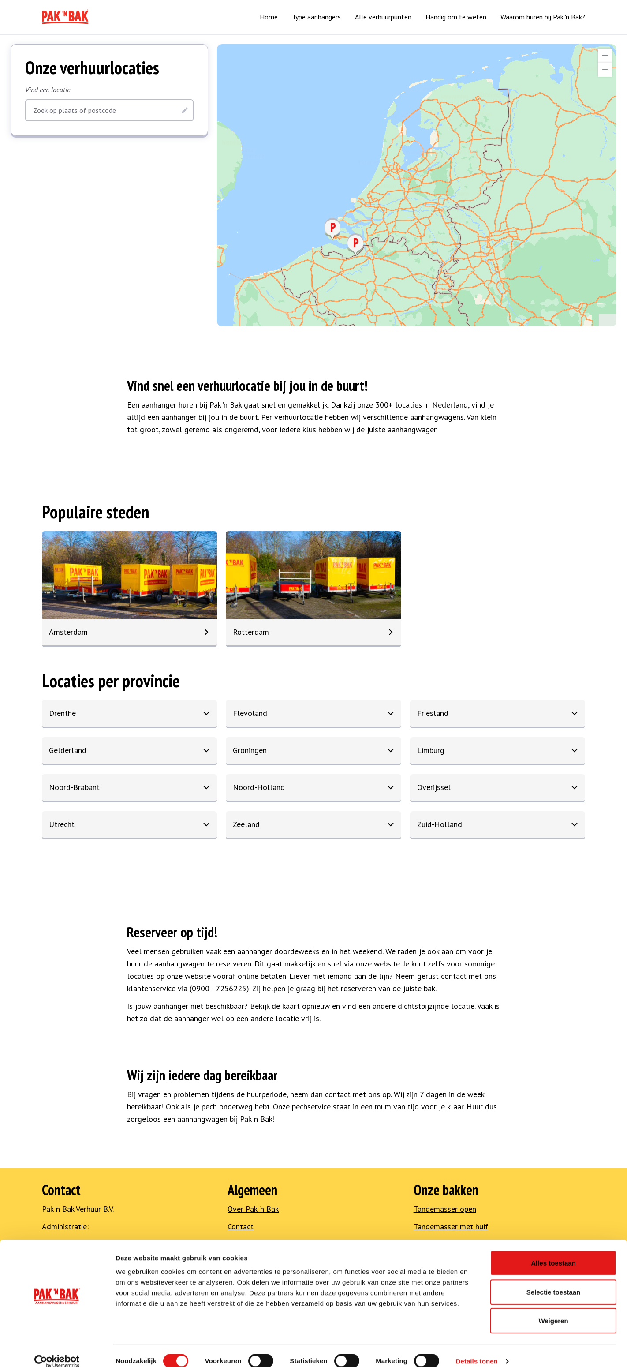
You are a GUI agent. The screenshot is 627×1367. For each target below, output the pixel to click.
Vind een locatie (47, 89)
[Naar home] (65, 17)
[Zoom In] (605, 56)
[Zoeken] (184, 110)
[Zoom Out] (605, 70)
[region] (416, 185)
